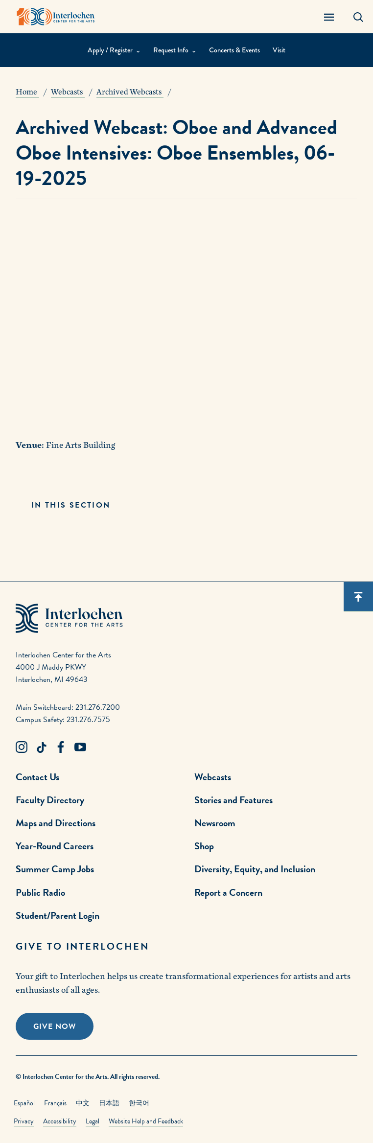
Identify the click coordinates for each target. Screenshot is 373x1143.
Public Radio (40, 892)
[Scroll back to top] (358, 596)
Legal (92, 1121)
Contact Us (37, 777)
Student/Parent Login (57, 915)
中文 (83, 1103)
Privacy (24, 1121)
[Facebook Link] (61, 747)
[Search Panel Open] (358, 16)
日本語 (109, 1103)
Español (24, 1103)
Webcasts (212, 777)
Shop (204, 846)
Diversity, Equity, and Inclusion (254, 869)
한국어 (139, 1103)
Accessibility (59, 1121)
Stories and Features (233, 800)
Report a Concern (228, 892)
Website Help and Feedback (146, 1121)
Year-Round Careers (54, 846)
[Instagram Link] (21, 747)
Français (55, 1103)
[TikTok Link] (41, 747)
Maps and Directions (55, 823)
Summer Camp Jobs (55, 869)
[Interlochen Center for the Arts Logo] (56, 16)
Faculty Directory (50, 800)
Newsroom (214, 823)
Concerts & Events (234, 50)
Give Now (54, 1026)
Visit (279, 50)
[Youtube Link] (80, 747)
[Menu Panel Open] (329, 16)
